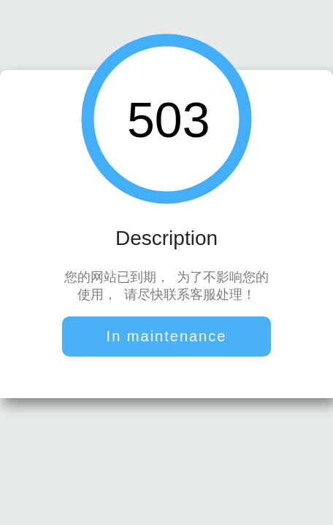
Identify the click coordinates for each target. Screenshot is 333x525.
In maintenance (167, 338)
